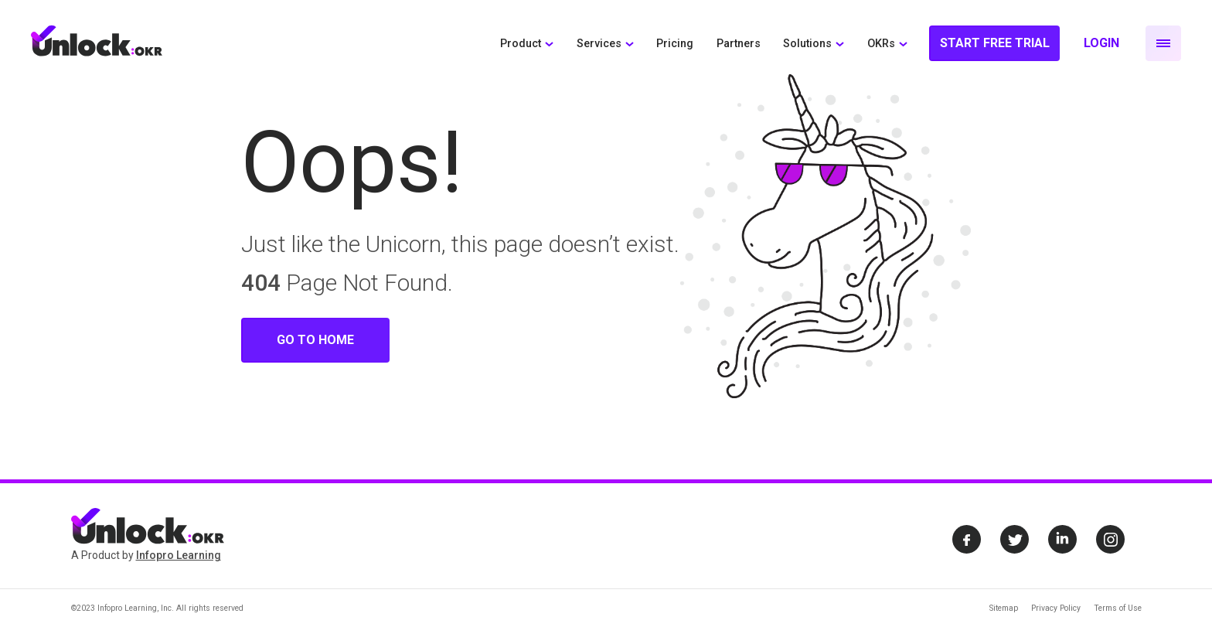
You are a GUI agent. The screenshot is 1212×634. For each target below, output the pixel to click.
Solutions (807, 43)
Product (520, 43)
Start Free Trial (995, 43)
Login (1101, 43)
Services (599, 43)
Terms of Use (1118, 608)
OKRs (881, 43)
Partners (739, 43)
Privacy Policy (1056, 608)
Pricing (674, 43)
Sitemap (1003, 608)
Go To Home (315, 339)
